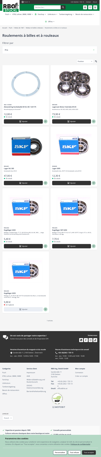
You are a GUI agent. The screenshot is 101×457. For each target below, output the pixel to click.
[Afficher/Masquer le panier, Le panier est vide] (95, 7)
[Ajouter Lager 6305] (71, 183)
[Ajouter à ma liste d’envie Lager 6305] (94, 183)
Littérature (53, 14)
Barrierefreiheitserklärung (36, 391)
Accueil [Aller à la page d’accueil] (4, 28)
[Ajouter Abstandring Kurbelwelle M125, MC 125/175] (23, 121)
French (6, 418)
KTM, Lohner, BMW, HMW (23, 14)
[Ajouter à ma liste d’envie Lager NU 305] (45, 183)
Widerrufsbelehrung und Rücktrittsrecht (36, 381)
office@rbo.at (62, 388)
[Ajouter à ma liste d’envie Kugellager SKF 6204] (94, 246)
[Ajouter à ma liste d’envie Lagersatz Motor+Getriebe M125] (94, 121)
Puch (8, 14)
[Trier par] (85, 61)
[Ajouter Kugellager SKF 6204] (71, 246)
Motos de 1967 (19, 28)
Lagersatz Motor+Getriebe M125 (64, 107)
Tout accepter (89, 452)
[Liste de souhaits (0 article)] (90, 7)
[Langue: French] (25, 2)
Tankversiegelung (66, 14)
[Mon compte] (85, 7)
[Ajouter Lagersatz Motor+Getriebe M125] (71, 121)
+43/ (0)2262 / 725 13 (77, 2)
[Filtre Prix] (50, 50)
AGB (28, 376)
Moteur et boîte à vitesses (34, 28)
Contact (88, 2)
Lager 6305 (56, 168)
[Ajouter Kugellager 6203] (23, 309)
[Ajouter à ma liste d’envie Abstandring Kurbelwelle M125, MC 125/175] (45, 121)
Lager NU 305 (9, 168)
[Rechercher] (63, 7)
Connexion (79, 372)
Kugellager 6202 (10, 230)
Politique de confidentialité (80, 444)
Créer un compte (81, 376)
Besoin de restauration (85, 14)
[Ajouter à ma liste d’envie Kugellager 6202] (45, 246)
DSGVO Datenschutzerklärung (35, 386)
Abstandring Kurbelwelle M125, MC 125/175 (20, 107)
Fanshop (40, 14)
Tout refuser (74, 452)
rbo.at (95, 2)
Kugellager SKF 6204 (59, 230)
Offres (50, 21)
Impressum (31, 372)
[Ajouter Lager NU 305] (23, 183)
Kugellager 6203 (10, 293)
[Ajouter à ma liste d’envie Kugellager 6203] (45, 309)
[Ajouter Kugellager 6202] (23, 246)
